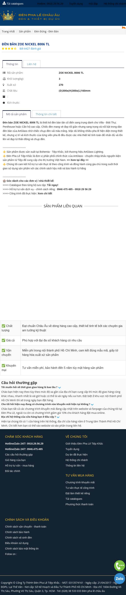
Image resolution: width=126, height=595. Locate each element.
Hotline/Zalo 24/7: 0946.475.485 (24, 449)
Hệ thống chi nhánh (115, 3)
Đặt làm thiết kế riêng (78, 493)
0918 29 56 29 (83, 189)
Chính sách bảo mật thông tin (22, 548)
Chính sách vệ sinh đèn (18, 537)
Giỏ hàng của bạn (15, 460)
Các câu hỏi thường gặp (19, 454)
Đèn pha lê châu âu (93, 591)
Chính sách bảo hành (17, 532)
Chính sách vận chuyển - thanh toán (25, 526)
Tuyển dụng (76, 3)
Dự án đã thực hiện (76, 454)
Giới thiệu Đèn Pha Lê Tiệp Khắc (84, 443)
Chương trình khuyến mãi (80, 482)
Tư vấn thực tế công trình (80, 487)
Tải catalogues (13, 3)
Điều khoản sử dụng (16, 543)
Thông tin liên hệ (75, 465)
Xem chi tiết (45, 193)
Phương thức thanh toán (79, 504)
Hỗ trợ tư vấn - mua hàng (19, 465)
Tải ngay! (52, 185)
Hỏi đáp (93, 3)
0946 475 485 (65, 189)
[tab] (12, 64)
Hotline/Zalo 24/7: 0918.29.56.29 (24, 443)
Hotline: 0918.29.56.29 (50, 3)
